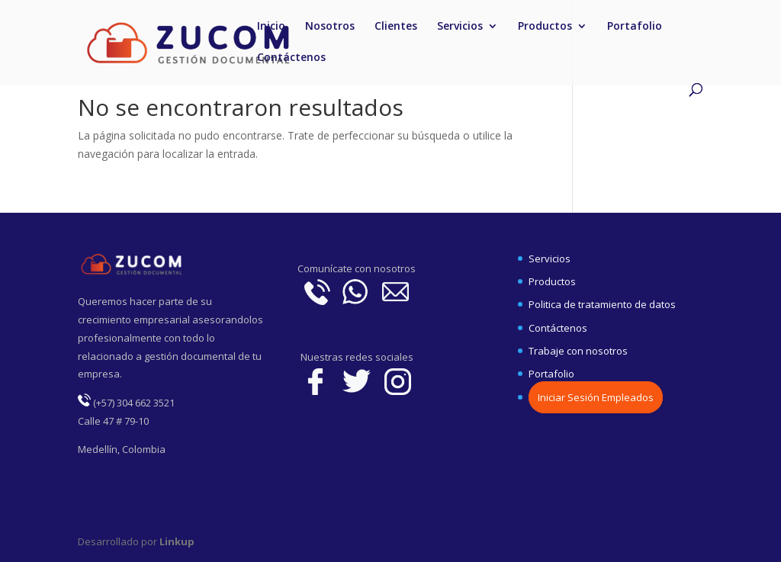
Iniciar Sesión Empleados (596, 397)
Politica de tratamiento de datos (602, 304)
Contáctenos (291, 58)
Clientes (395, 27)
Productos (545, 27)
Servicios (460, 27)
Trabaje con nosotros (578, 351)
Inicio (271, 27)
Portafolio (634, 27)
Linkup (175, 541)
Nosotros (330, 27)
